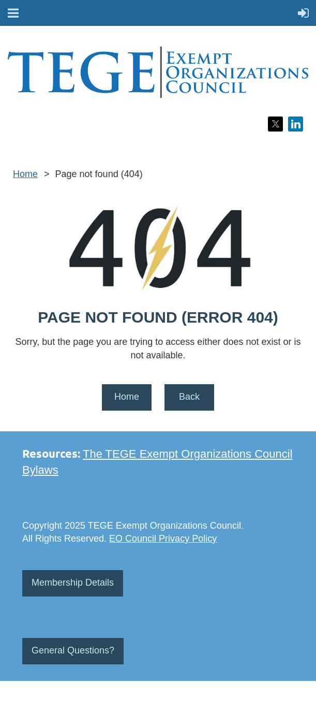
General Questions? (73, 650)
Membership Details (73, 582)
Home (25, 174)
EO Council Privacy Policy (163, 538)
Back (189, 396)
